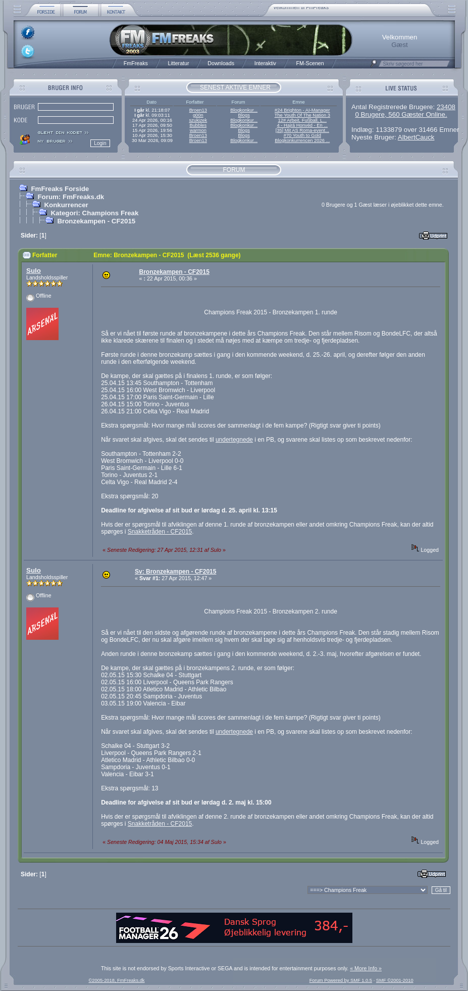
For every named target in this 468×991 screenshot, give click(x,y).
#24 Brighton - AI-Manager (302, 110)
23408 (446, 107)
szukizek (198, 120)
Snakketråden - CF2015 (160, 531)
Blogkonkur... (243, 110)
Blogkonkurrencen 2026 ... (302, 140)
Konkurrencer (66, 205)
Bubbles (197, 125)
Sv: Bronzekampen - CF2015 (175, 571)
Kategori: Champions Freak (94, 213)
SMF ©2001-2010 (394, 980)
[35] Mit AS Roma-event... (302, 130)
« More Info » (366, 968)
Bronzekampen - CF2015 (96, 221)
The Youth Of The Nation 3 (302, 115)
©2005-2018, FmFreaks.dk (116, 980)
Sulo (33, 270)
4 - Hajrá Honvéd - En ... (302, 125)
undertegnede (234, 439)
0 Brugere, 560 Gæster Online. (401, 114)
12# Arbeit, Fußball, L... (302, 120)
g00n (198, 115)
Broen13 (198, 110)
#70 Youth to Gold (302, 135)
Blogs (243, 115)
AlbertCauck (416, 137)
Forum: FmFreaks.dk (70, 197)
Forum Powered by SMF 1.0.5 (340, 980)
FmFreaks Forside (60, 189)
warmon (198, 130)
